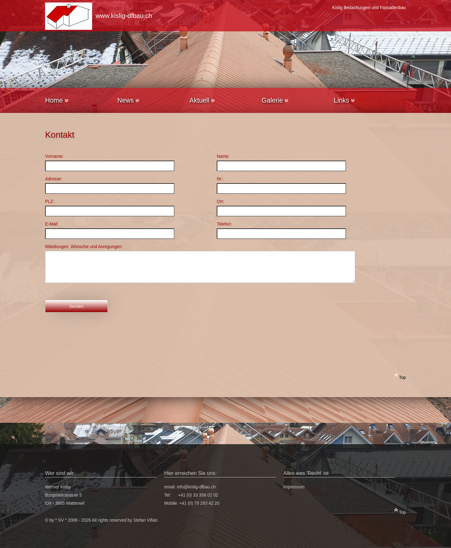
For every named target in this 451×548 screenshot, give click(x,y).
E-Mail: (52, 224)
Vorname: (54, 156)
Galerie (275, 100)
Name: (223, 156)
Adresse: (53, 179)
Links (344, 100)
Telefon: (224, 224)
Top (400, 376)
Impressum (293, 487)
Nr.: (220, 179)
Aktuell (202, 100)
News (128, 100)
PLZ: (49, 201)
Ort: (220, 201)
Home (56, 100)
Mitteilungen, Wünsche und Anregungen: (84, 246)
